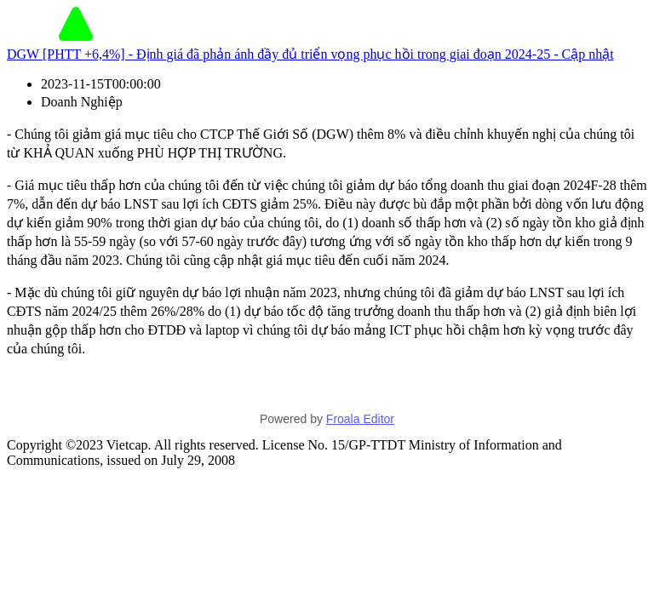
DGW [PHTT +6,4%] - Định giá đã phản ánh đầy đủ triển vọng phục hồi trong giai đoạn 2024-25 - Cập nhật (310, 54)
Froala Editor (360, 419)
